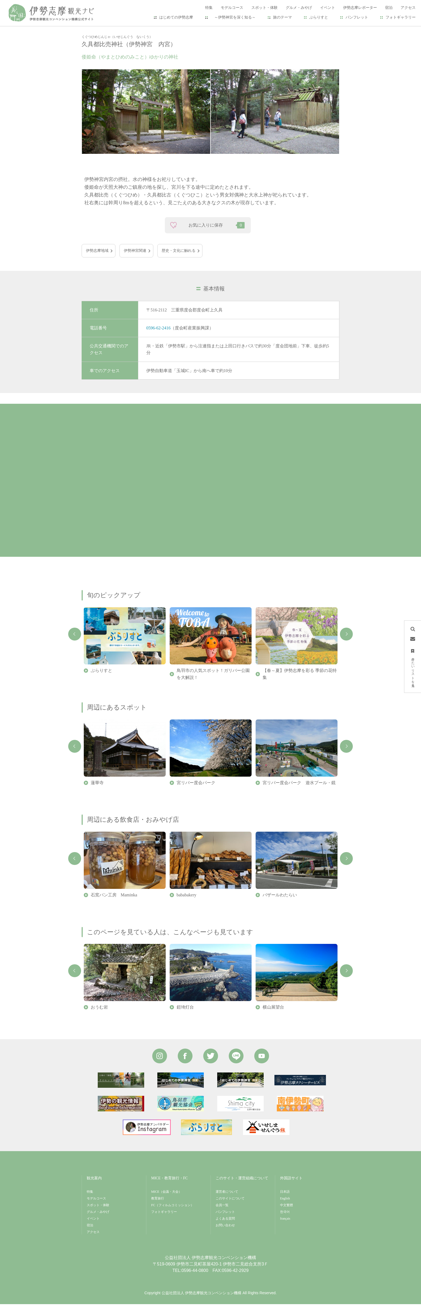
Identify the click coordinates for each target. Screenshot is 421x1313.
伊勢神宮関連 (135, 259)
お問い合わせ (225, 1234)
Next (346, 643)
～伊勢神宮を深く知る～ (233, 17)
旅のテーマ (282, 17)
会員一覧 (222, 1214)
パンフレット (357, 17)
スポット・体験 (111, 30)
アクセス (93, 1241)
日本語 (285, 1200)
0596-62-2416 (158, 336)
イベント (93, 1227)
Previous (74, 643)
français (285, 1227)
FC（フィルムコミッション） (172, 1214)
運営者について (227, 1200)
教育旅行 (157, 1207)
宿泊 (90, 1234)
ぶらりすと (318, 17)
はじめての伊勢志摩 (176, 17)
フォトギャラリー (401, 17)
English (285, 1207)
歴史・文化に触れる (178, 259)
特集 (90, 1200)
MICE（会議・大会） (166, 1200)
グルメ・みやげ (98, 1221)
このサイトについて (230, 1207)
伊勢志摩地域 (97, 259)
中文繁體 (286, 1214)
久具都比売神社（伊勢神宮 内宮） (159, 30)
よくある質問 (225, 1227)
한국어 (285, 1221)
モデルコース (96, 1207)
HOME (87, 30)
